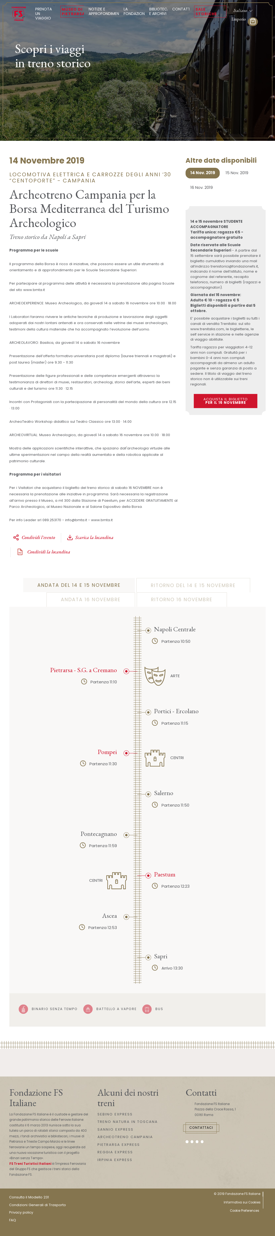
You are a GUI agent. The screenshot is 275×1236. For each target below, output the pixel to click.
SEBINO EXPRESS (115, 1114)
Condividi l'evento (34, 537)
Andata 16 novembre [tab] (91, 599)
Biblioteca (159, 11)
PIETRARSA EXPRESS (118, 1144)
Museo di (73, 12)
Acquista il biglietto (225, 401)
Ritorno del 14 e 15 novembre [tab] (193, 585)
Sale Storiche (206, 12)
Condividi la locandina (43, 552)
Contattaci (201, 1127)
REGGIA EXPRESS (115, 1152)
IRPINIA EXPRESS (114, 1159)
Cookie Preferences (244, 1211)
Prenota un (45, 13)
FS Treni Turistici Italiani (30, 1164)
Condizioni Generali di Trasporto (37, 1204)
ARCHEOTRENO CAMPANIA (125, 1136)
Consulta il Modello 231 (29, 1197)
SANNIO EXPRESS (115, 1129)
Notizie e (105, 11)
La (135, 11)
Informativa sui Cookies (242, 1202)
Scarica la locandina (90, 537)
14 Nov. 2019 (202, 173)
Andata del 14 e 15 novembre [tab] (79, 585)
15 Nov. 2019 (237, 173)
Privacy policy (21, 1212)
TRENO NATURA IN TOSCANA (127, 1121)
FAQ (12, 1220)
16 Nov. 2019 (201, 187)
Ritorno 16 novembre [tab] (182, 599)
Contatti (181, 9)
